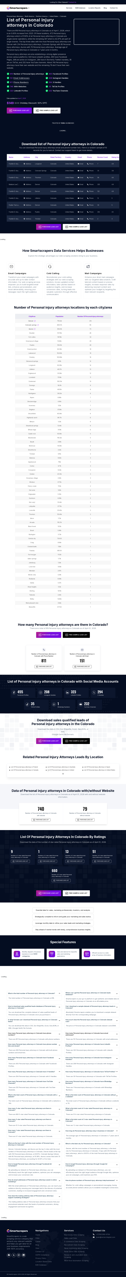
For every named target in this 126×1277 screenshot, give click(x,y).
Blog (105, 8)
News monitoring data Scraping (76, 1248)
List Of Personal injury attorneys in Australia (61, 767)
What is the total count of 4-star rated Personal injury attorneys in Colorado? (89, 1109)
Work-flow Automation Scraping (76, 1261)
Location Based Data (43, 1262)
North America (29, 16)
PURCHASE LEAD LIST (19, 110)
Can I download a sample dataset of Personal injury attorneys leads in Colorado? (90, 1007)
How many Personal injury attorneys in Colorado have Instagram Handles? (88, 1058)
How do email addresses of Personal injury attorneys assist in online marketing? (32, 1181)
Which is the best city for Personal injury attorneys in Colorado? (88, 1144)
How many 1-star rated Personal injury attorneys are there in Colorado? (29, 1131)
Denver (32, 321)
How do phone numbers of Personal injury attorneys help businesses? (90, 1180)
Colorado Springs (32, 325)
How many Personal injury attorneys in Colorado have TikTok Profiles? (90, 1072)
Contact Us (72, 2)
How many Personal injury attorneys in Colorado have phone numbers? (29, 1034)
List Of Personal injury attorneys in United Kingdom (61, 771)
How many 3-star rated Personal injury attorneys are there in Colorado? (29, 1120)
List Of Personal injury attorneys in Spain (97, 767)
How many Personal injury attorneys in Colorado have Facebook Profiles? (31, 1058)
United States (53, 16)
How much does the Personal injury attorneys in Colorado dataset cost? (89, 1020)
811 (43, 661)
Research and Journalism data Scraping (75, 1256)
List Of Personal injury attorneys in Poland (24, 767)
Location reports (94, 8)
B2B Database (80, 8)
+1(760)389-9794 (101, 1234)
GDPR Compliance (42, 1255)
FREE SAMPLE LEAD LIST (47, 110)
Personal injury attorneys (15, 16)
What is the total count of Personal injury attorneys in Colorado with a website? (32, 1096)
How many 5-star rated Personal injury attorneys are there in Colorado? (29, 1109)
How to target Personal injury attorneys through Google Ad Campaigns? (86, 1165)
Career (37, 1242)
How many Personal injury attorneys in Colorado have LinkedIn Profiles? (88, 1045)
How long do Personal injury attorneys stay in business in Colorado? (90, 1131)
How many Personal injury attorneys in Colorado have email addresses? (87, 1034)
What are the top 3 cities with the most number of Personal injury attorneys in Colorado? (31, 1144)
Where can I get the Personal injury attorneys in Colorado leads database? (88, 993)
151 (82, 661)
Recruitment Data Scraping (74, 1245)
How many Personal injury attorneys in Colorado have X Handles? (31, 1072)
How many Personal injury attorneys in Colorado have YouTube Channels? (30, 1082)
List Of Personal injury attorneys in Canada (24, 770)
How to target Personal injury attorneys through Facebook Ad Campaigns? (30, 1165)
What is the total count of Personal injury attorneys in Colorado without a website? (91, 1096)
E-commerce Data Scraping (74, 1242)
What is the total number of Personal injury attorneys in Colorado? (31, 993)
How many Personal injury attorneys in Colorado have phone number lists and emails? (32, 1045)
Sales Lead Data (70, 1238)
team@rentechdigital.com (104, 1237)
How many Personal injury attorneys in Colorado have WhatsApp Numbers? (88, 1082)
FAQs (37, 1238)
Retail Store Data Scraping (74, 1252)
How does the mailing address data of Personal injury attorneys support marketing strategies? (30, 1196)
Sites (37, 1248)
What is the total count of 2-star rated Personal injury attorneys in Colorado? (89, 1120)
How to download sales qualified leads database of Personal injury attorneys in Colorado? (32, 1007)
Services (69, 8)
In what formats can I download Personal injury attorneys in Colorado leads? (32, 1020)
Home (37, 1235)
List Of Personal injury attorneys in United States (99, 770)
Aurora (32, 329)
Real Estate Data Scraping (74, 1235)
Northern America (41, 16)
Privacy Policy (40, 1258)
